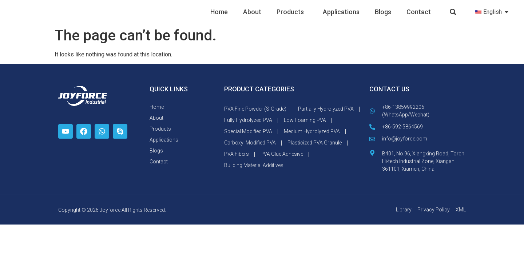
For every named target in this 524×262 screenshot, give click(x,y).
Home (219, 17)
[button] (453, 18)
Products (292, 17)
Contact (418, 17)
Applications (341, 17)
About (252, 17)
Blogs (383, 17)
